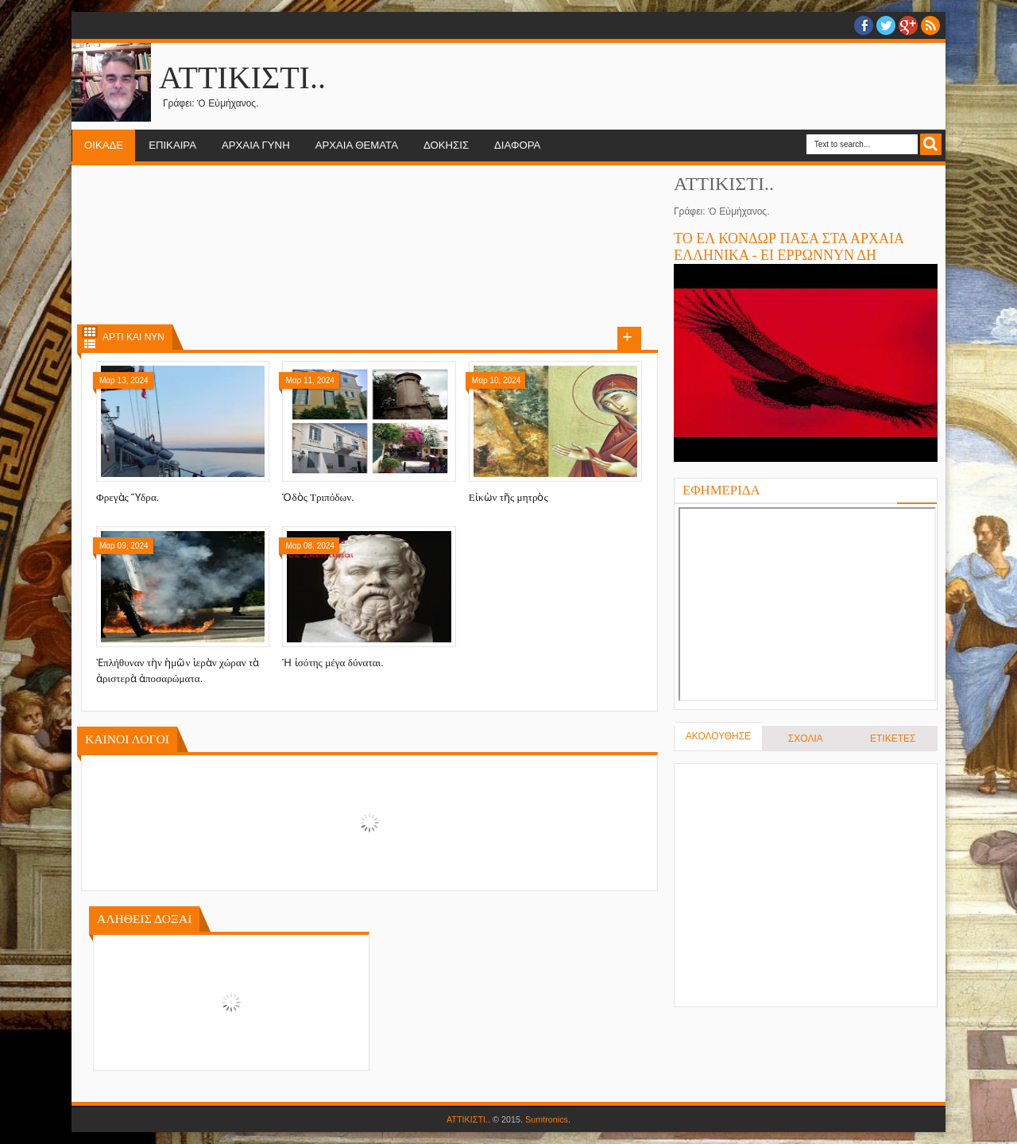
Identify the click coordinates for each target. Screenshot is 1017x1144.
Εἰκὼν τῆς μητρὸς (508, 497)
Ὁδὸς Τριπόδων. (318, 497)
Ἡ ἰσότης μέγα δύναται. (332, 663)
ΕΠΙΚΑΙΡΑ (172, 145)
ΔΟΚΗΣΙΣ (446, 145)
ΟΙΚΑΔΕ (103, 145)
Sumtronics (546, 1119)
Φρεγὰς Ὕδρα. (127, 497)
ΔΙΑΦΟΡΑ (517, 145)
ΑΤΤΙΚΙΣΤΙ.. (468, 1119)
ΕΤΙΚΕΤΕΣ (892, 738)
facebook (863, 25)
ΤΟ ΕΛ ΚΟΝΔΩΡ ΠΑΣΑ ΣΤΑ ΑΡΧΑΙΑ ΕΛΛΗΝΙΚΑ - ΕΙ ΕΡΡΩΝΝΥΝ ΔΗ (788, 247)
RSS (930, 25)
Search (931, 144)
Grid (90, 332)
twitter (885, 25)
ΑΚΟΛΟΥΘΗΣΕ (718, 736)
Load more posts (629, 339)
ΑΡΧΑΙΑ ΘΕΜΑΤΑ (356, 145)
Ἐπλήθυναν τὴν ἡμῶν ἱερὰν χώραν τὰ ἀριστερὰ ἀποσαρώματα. (177, 670)
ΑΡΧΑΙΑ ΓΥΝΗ (256, 145)
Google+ (908, 25)
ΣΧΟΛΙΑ (805, 738)
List (90, 344)
